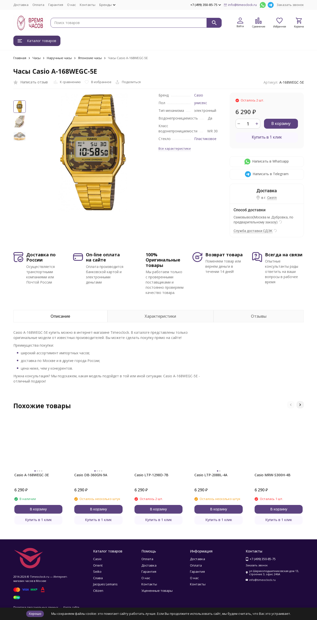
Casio (198, 95)
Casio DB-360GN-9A (90, 475)
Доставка (20, 4)
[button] (290, 404)
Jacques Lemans (105, 584)
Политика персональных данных (35, 607)
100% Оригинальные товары (163, 260)
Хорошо (35, 613)
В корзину (281, 123)
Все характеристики (174, 148)
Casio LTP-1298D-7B (151, 475)
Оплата (38, 4)
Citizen (98, 590)
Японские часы (90, 58)
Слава (98, 578)
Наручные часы (59, 58)
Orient (98, 565)
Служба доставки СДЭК (253, 231)
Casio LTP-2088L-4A (210, 475)
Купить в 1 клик (267, 137)
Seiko (97, 571)
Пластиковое (205, 138)
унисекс (200, 102)
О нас (71, 4)
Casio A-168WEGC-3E (31, 475)
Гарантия (55, 4)
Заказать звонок (290, 4)
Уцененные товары (157, 590)
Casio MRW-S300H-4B (273, 475)
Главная (19, 58)
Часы (36, 58)
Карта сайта (71, 607)
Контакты (87, 4)
